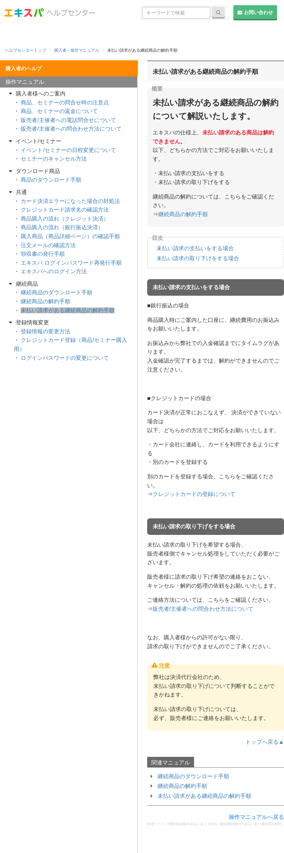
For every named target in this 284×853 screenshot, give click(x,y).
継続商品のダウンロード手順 (193, 776)
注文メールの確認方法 (48, 245)
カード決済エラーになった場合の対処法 (70, 201)
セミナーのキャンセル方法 (54, 159)
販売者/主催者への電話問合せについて (68, 120)
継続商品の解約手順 (183, 214)
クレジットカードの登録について (194, 494)
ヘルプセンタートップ (25, 50)
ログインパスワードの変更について (65, 358)
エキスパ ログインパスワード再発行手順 (71, 263)
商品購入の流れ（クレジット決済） (65, 219)
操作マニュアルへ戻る (256, 817)
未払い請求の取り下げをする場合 (197, 258)
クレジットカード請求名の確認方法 (65, 210)
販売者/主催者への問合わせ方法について (203, 609)
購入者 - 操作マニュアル (76, 50)
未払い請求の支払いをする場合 (195, 248)
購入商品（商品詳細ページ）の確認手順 (70, 236)
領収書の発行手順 (43, 254)
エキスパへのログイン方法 (54, 271)
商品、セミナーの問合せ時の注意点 (65, 102)
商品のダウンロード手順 (51, 180)
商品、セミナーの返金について (59, 111)
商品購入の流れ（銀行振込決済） (62, 227)
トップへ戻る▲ (264, 742)
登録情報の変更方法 (45, 331)
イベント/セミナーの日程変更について (68, 150)
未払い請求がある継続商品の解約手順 (204, 796)
